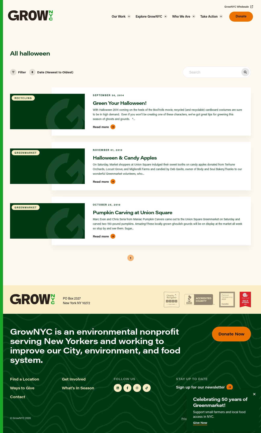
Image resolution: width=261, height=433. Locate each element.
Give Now (200, 422)
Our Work (119, 16)
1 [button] (130, 258)
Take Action (209, 16)
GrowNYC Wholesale (238, 6)
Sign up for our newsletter (204, 387)
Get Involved (74, 379)
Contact (17, 397)
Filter (18, 72)
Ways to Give (22, 388)
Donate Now (231, 333)
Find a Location (24, 379)
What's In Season (78, 388)
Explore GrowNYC (149, 16)
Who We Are (181, 16)
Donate (241, 16)
